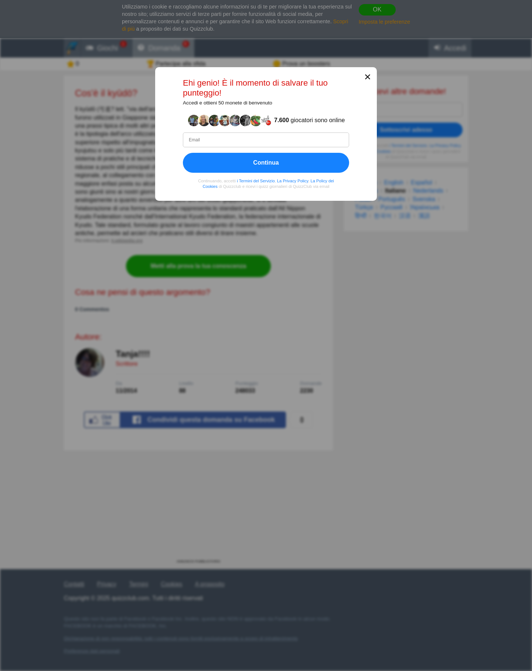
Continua (266, 162)
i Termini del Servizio (255, 180)
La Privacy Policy (292, 180)
